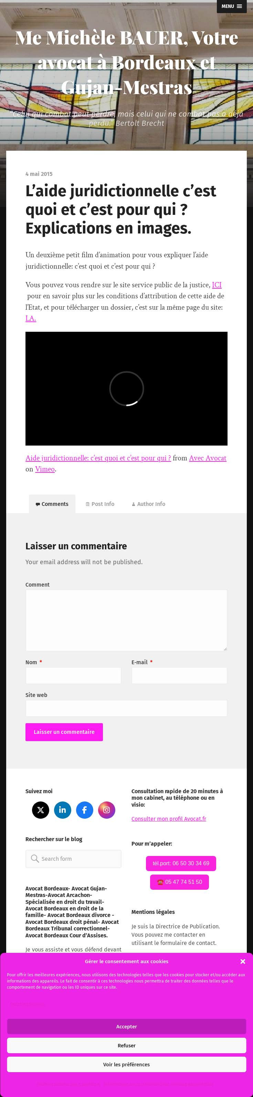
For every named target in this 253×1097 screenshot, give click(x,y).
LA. (30, 318)
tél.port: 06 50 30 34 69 (181, 863)
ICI (217, 285)
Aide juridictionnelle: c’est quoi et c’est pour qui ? (98, 458)
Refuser (127, 1046)
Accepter (126, 1027)
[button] (242, 961)
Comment (37, 584)
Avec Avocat (207, 458)
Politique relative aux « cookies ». (68, 1083)
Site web (36, 695)
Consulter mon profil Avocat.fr (168, 819)
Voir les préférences (126, 1064)
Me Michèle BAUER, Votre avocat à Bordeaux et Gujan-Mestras (126, 61)
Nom (33, 662)
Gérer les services (27, 1003)
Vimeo (45, 469)
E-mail (141, 662)
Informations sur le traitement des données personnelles (158, 1083)
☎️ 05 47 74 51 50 (179, 882)
